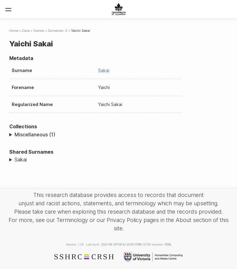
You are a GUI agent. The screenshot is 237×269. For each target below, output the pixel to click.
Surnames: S (57, 30)
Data (26, 30)
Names (38, 30)
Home (14, 30)
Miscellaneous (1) (35, 134)
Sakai (103, 70)
